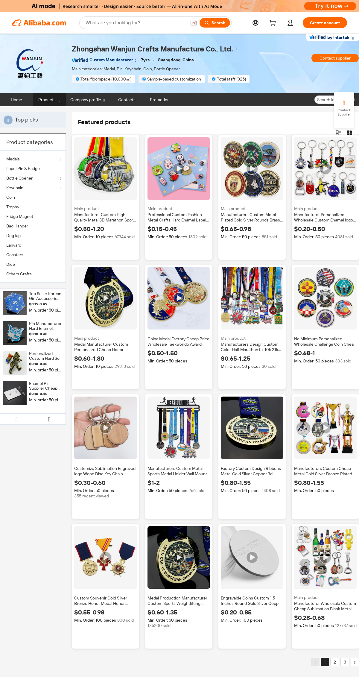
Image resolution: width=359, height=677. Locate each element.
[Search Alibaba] (135, 22)
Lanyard (13, 245)
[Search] (215, 23)
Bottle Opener (19, 178)
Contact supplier (335, 58)
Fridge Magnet (19, 216)
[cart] (273, 23)
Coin (10, 197)
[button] (193, 22)
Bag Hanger (17, 226)
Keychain (14, 187)
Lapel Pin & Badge (23, 168)
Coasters (14, 254)
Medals (13, 159)
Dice (10, 264)
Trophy (12, 206)
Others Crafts (19, 273)
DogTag (13, 235)
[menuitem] (33, 168)
